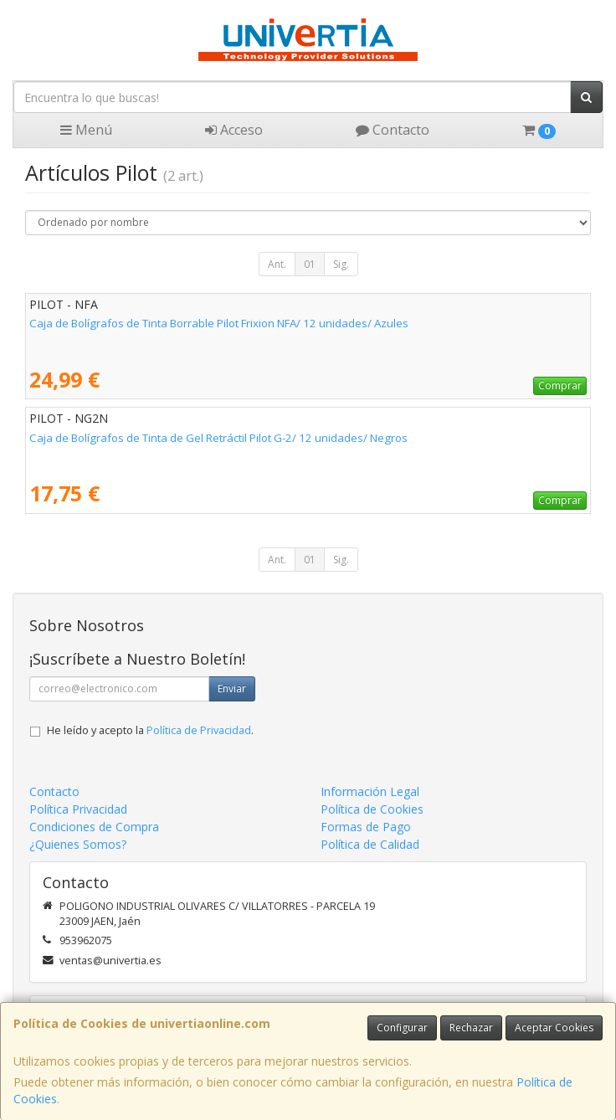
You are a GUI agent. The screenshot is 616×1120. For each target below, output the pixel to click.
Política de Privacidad (198, 730)
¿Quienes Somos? (77, 844)
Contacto (392, 130)
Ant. (277, 264)
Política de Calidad (370, 844)
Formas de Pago (366, 827)
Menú (86, 130)
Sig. (341, 264)
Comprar (560, 385)
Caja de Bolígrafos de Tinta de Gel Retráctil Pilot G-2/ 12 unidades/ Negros (218, 437)
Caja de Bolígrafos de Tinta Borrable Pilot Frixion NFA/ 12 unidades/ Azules (218, 323)
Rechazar (471, 1027)
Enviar (232, 688)
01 (310, 264)
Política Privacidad (78, 809)
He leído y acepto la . (150, 730)
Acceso (234, 130)
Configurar (402, 1027)
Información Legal (370, 791)
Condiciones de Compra (94, 827)
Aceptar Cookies (554, 1027)
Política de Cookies (372, 809)
